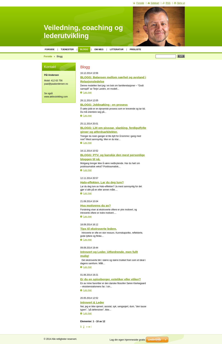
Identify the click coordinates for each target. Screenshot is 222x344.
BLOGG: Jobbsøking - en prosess (104, 104)
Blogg (84, 49)
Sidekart (155, 3)
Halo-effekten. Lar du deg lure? (102, 182)
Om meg (99, 49)
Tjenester (67, 49)
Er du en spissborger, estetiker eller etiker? (110, 279)
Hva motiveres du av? (95, 205)
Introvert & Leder (92, 302)
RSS (168, 3)
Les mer (87, 92)
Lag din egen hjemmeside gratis (127, 339)
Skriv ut (181, 3)
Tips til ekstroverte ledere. (98, 228)
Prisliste (135, 49)
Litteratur (116, 49)
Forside (50, 49)
